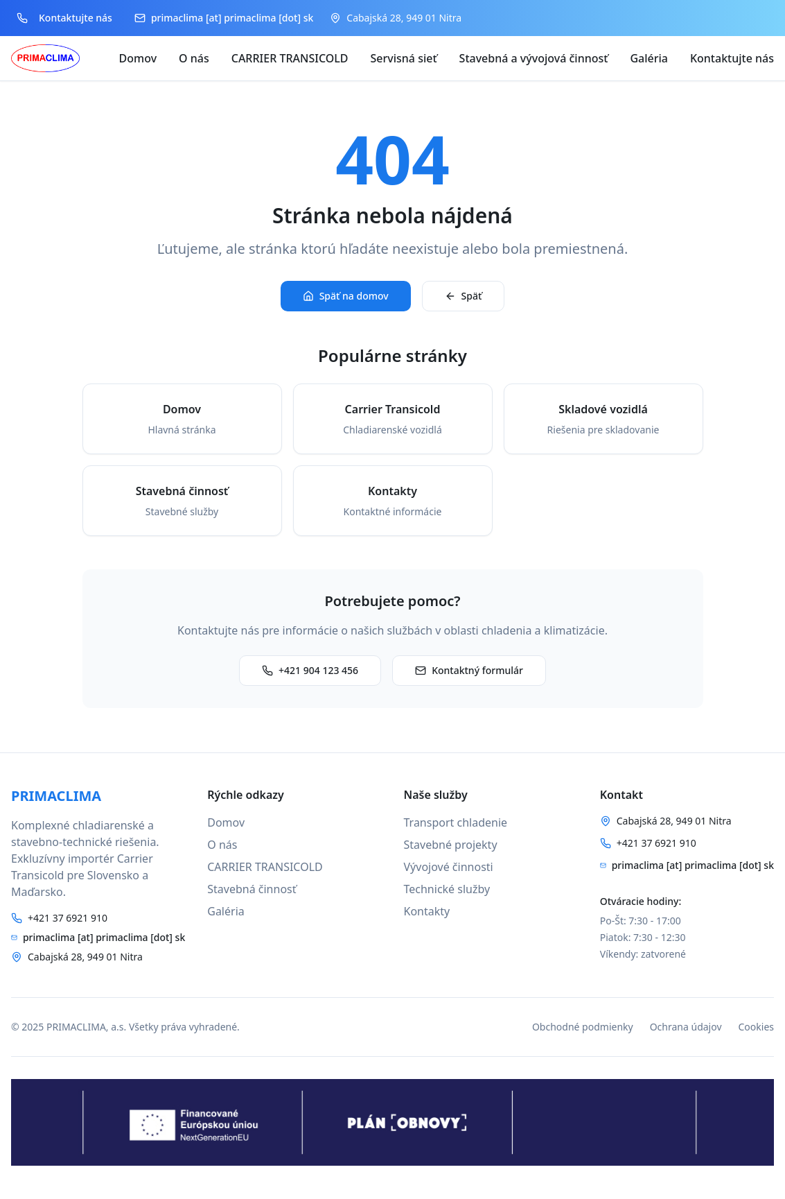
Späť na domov (346, 295)
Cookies (756, 1026)
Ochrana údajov (686, 1026)
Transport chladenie (456, 822)
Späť (463, 295)
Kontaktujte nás (732, 58)
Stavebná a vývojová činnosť (533, 58)
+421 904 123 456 (310, 670)
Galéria (649, 58)
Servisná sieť (404, 58)
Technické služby (447, 889)
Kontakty (427, 911)
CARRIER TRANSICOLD (290, 58)
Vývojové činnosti (448, 866)
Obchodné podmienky (582, 1026)
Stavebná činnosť (251, 889)
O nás (194, 58)
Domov (138, 58)
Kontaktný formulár (469, 670)
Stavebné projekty (450, 844)
